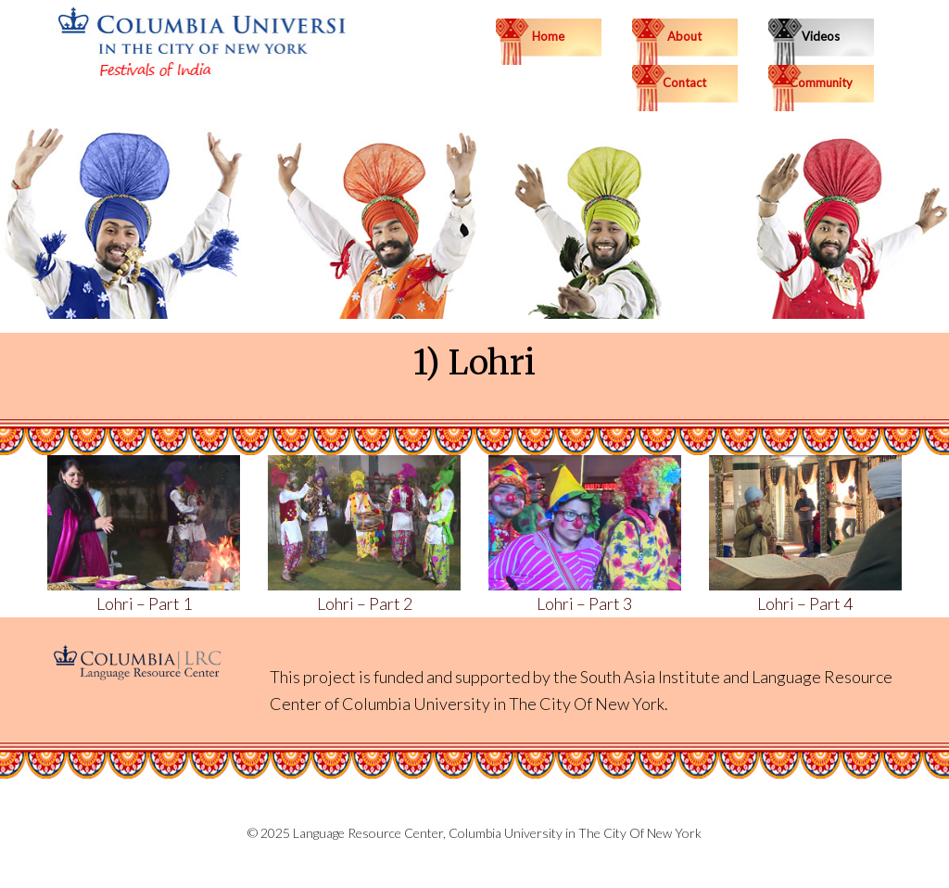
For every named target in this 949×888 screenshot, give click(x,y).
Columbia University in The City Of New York (503, 703)
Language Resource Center (368, 833)
